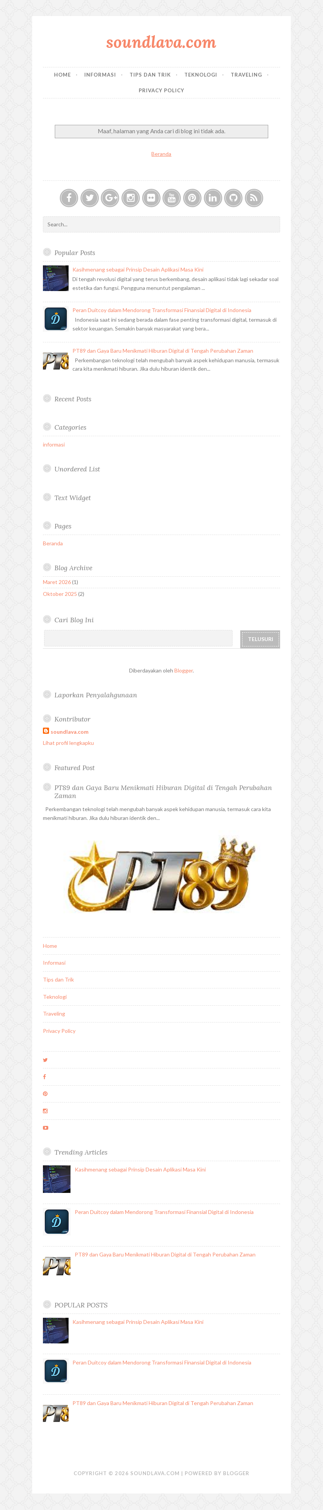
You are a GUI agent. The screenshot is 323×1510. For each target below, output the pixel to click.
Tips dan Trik (150, 75)
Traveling (246, 75)
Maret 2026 (57, 582)
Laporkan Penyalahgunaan (95, 694)
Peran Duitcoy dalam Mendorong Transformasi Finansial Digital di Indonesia (161, 310)
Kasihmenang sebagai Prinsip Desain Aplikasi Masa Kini (137, 269)
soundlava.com (161, 41)
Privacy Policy (161, 90)
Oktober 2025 (60, 594)
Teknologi (200, 75)
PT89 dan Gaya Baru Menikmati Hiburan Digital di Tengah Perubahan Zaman (162, 350)
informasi (54, 444)
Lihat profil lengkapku (68, 742)
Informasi (100, 75)
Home (62, 75)
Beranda (161, 154)
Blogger (183, 670)
